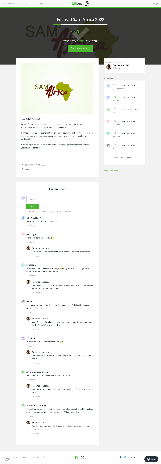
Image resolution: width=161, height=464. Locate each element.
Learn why (67, 212)
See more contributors (124, 157)
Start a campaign (40, 3)
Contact (117, 68)
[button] (7, 460)
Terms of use (12, 457)
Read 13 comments (112, 170)
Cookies (36, 457)
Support (47, 457)
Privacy (25, 457)
